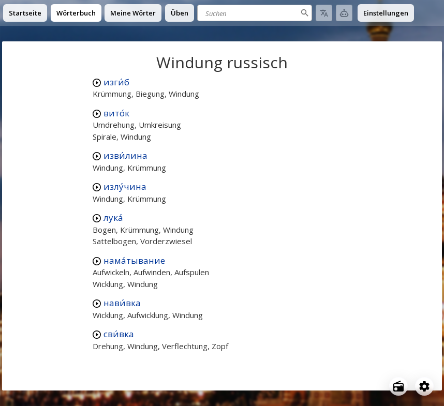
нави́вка (122, 303)
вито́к (116, 113)
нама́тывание (134, 260)
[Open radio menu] (398, 386)
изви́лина (125, 155)
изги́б (116, 82)
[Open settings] (424, 386)
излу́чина (124, 186)
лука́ (113, 217)
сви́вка (118, 334)
